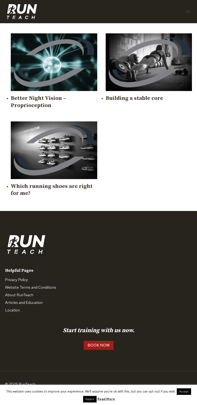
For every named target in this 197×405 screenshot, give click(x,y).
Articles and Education (24, 302)
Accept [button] (184, 391)
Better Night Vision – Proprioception (38, 102)
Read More (106, 399)
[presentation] (54, 62)
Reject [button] (90, 399)
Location (12, 310)
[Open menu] (188, 11)
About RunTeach (19, 294)
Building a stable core (134, 98)
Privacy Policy (16, 279)
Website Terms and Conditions (30, 287)
